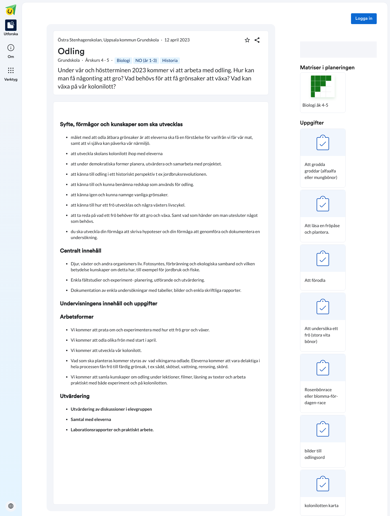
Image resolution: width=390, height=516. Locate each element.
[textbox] (160, 303)
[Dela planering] (257, 40)
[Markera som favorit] (247, 40)
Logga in (363, 19)
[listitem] (11, 28)
